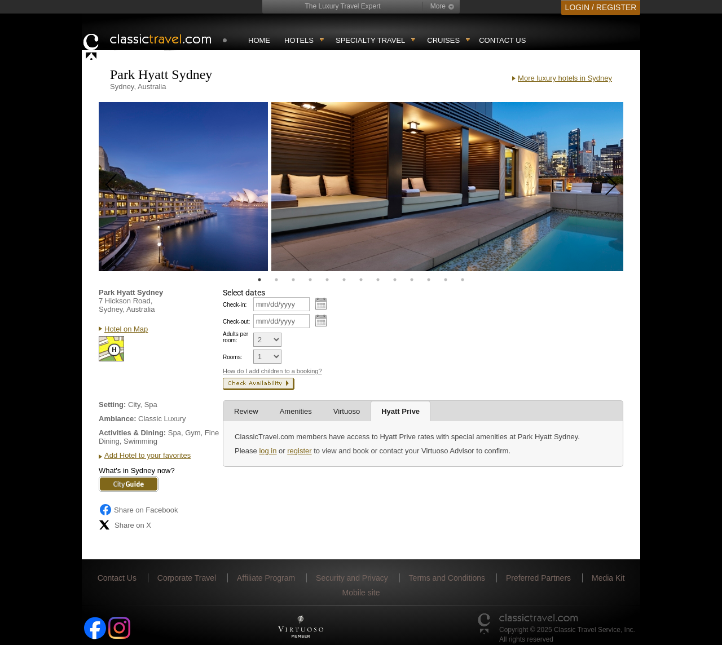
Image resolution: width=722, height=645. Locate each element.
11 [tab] (428, 279)
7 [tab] (361, 279)
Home (259, 40)
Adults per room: (235, 337)
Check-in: (234, 305)
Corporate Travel (186, 577)
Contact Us (502, 40)
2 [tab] (276, 279)
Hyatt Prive (400, 411)
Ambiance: (117, 418)
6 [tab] (344, 279)
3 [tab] (293, 279)
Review (246, 411)
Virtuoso (346, 411)
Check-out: (236, 322)
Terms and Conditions (447, 577)
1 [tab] (259, 279)
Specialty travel (370, 40)
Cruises (443, 40)
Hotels (299, 40)
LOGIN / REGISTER (601, 7)
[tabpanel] (183, 186)
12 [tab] (445, 279)
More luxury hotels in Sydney (565, 78)
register (299, 451)
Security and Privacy (352, 577)
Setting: (112, 404)
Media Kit (608, 577)
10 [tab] (411, 279)
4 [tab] (310, 279)
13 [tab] (462, 279)
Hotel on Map (126, 329)
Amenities (296, 411)
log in (267, 451)
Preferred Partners (538, 577)
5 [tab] (327, 279)
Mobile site (361, 592)
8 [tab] (378, 279)
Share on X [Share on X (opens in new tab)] (125, 525)
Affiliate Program (266, 577)
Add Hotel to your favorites (147, 455)
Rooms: (232, 357)
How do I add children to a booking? (272, 371)
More (438, 6)
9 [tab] (394, 279)
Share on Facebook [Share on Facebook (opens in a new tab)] (138, 509)
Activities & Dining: (132, 432)
